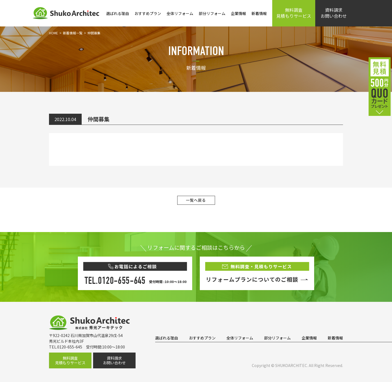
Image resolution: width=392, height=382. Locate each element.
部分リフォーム (212, 13)
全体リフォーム (180, 13)
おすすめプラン (147, 13)
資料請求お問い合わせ (334, 13)
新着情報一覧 (72, 33)
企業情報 (238, 13)
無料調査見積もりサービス (293, 13)
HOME (53, 33)
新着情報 (259, 13)
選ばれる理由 (117, 13)
